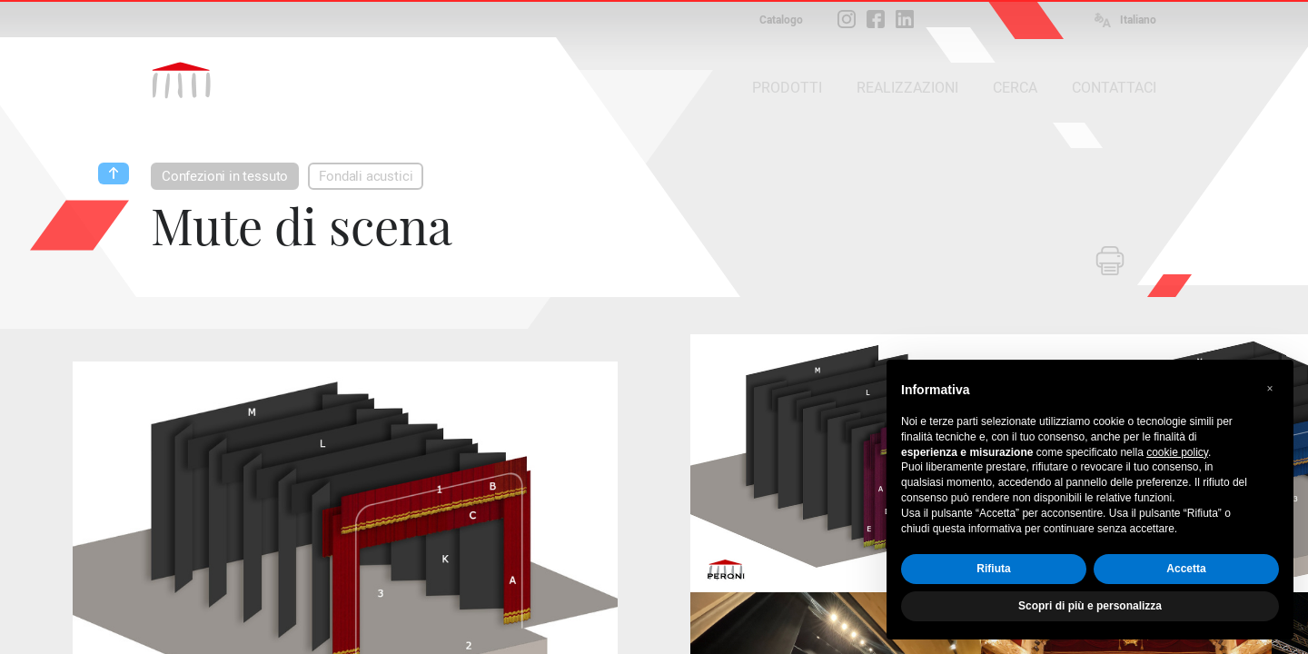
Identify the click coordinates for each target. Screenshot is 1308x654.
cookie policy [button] (1177, 452)
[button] (1269, 388)
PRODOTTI (787, 87)
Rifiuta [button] (993, 568)
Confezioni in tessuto (225, 176)
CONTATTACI (1114, 87)
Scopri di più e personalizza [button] (1090, 606)
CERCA (1015, 87)
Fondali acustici (365, 176)
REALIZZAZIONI (907, 87)
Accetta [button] (1185, 568)
